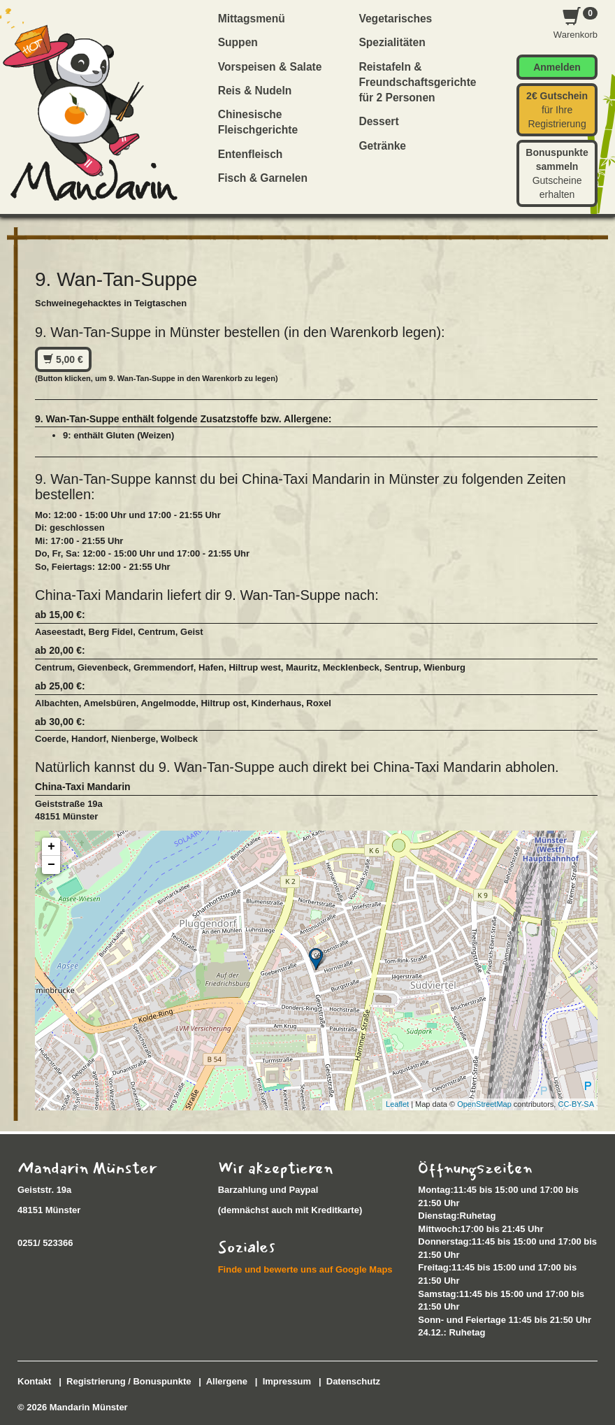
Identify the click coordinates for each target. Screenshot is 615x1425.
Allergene (226, 1381)
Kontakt (34, 1381)
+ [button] (51, 846)
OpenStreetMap (484, 1104)
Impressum (287, 1381)
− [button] (51, 865)
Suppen (238, 42)
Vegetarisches (395, 18)
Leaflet (397, 1104)
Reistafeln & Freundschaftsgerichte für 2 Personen (417, 82)
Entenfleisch (250, 154)
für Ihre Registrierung (557, 109)
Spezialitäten (392, 42)
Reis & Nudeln (255, 90)
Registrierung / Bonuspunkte (128, 1381)
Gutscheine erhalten (557, 173)
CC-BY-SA (576, 1104)
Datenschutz (353, 1381)
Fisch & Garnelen (263, 178)
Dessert (378, 121)
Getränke (382, 146)
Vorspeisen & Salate (270, 67)
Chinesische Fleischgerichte (258, 122)
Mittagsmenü (251, 18)
